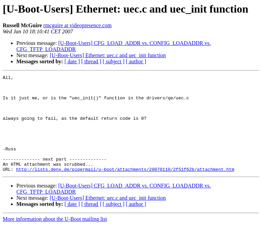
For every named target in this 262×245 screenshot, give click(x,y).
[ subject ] (114, 61)
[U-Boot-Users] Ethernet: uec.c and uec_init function (108, 55)
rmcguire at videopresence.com (77, 25)
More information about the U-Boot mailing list (55, 238)
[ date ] (72, 61)
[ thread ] (91, 61)
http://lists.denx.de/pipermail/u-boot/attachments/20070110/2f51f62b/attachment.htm (125, 188)
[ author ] (136, 61)
